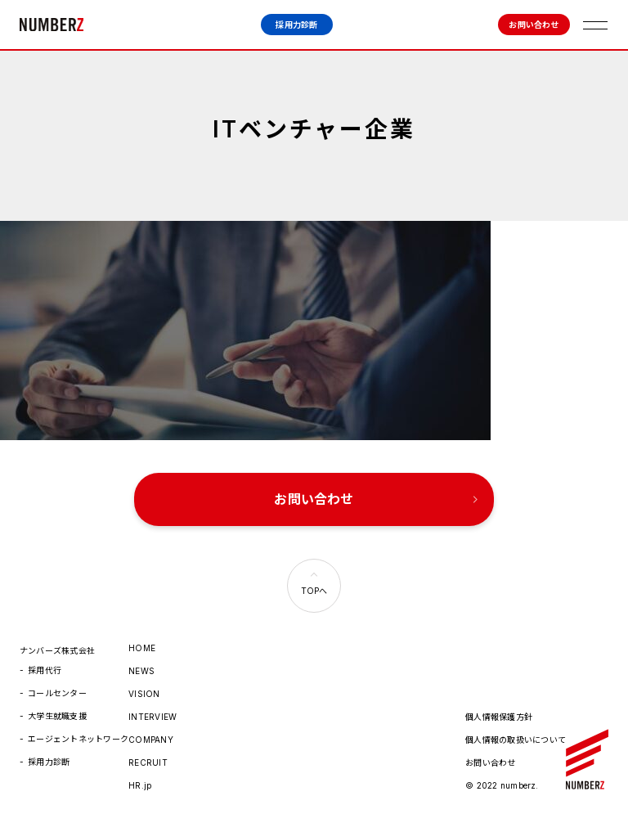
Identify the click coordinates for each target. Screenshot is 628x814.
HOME (141, 644)
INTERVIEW (152, 712)
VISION (143, 690)
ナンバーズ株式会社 (51, 24)
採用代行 (44, 666)
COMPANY (150, 735)
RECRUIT (148, 758)
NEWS (141, 667)
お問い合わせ (533, 24)
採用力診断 (296, 24)
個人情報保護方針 (498, 712)
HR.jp (139, 781)
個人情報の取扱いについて (515, 735)
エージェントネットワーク (78, 735)
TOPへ (314, 586)
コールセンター (57, 689)
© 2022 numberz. (502, 781)
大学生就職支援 (57, 712)
